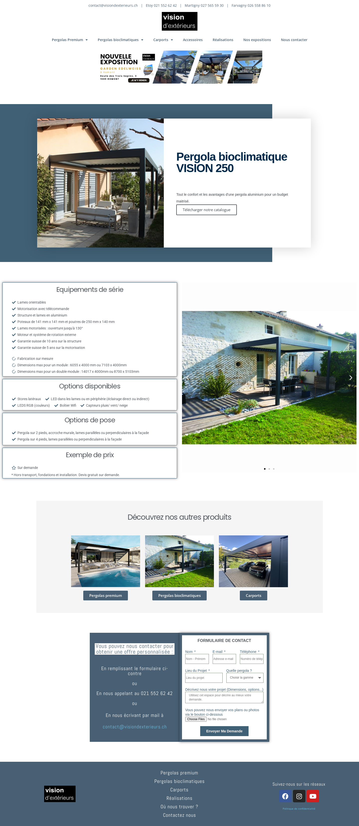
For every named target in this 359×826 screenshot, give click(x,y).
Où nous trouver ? (179, 806)
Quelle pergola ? (239, 671)
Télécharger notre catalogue (206, 209)
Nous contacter (294, 39)
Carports (163, 40)
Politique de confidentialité (299, 808)
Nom (189, 652)
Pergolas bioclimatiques (120, 40)
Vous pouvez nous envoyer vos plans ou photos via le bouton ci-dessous (222, 712)
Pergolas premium (179, 772)
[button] (187, 378)
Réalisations (223, 39)
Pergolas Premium (70, 40)
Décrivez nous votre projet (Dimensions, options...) (224, 690)
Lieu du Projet (196, 671)
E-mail (218, 652)
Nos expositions (257, 39)
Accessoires (193, 39)
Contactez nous (179, 815)
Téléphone (248, 652)
